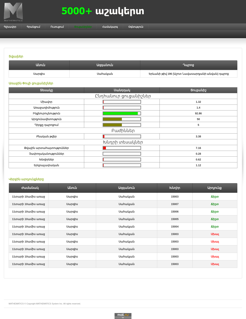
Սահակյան (127, 196)
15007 (175, 204)
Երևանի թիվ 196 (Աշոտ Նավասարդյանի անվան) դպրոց (189, 73)
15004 (175, 226)
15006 (175, 211)
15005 (175, 219)
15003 (175, 196)
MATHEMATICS (43, 303)
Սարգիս (72, 196)
